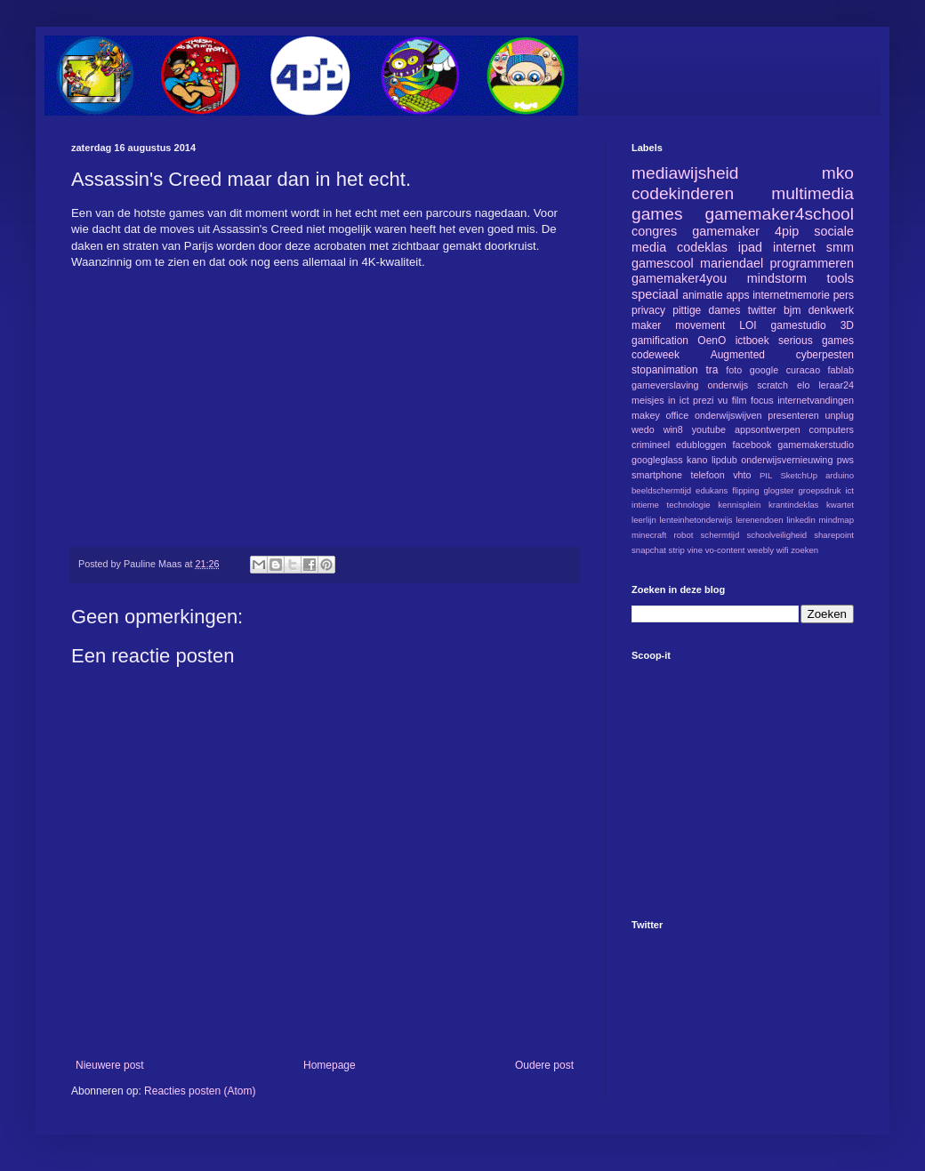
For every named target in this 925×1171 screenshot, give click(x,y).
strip (677, 550)
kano (697, 459)
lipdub (724, 459)
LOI (747, 325)
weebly (760, 550)
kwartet (840, 504)
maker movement (678, 325)
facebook (751, 444)
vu (723, 400)
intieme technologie (671, 504)
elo (803, 385)
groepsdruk (820, 490)
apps (737, 295)
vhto (742, 474)
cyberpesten (825, 355)
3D (847, 325)
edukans (712, 490)
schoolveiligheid (776, 535)
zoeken (804, 550)
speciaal (655, 294)
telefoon (707, 474)
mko (838, 173)
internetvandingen (815, 400)
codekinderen (682, 193)
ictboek (752, 340)
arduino (839, 475)
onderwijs (728, 385)
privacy (648, 310)
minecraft (648, 535)
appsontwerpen (767, 429)
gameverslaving (665, 385)
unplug (839, 415)
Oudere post (544, 1065)
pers (843, 295)
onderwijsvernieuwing (786, 459)
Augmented (738, 355)
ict (849, 490)
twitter (762, 310)
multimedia (812, 193)
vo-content (725, 550)
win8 (673, 429)
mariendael (731, 263)
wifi (782, 550)
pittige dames (706, 310)
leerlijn (643, 520)
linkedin (801, 520)
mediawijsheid (685, 173)
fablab (841, 370)
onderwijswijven (728, 415)
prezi (703, 400)
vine (695, 550)
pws (845, 459)
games (657, 214)
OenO (711, 340)
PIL (766, 475)
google (764, 370)
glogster (779, 490)
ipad (750, 247)
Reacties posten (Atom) (199, 1091)
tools (840, 278)
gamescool (662, 263)
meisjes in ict (660, 400)
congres (654, 231)
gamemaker (726, 231)
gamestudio (798, 325)
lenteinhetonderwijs (695, 520)
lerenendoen (759, 520)
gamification (659, 340)
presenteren (793, 415)
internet (794, 247)
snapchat (648, 550)
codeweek (655, 355)
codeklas (702, 247)
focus (762, 400)
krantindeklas (793, 504)
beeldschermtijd (661, 490)
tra (712, 370)
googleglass (657, 459)
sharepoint (834, 535)
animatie (702, 295)
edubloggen (701, 444)
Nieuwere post (110, 1065)
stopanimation (664, 370)
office (677, 415)
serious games (816, 340)
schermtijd (720, 535)
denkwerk (831, 310)
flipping (745, 490)
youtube (709, 429)
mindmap (836, 520)
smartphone (656, 474)
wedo (643, 429)
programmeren (812, 263)
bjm (792, 310)
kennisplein (739, 504)
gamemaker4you (679, 278)
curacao (803, 370)
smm (840, 247)
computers (831, 429)
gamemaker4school (779, 214)
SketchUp (798, 475)
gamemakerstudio (815, 444)
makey (645, 415)
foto (734, 370)
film (739, 400)
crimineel (650, 444)
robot (684, 535)
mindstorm (777, 278)
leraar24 (836, 385)
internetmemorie (791, 295)
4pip (787, 231)
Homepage (329, 1065)
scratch (772, 385)
